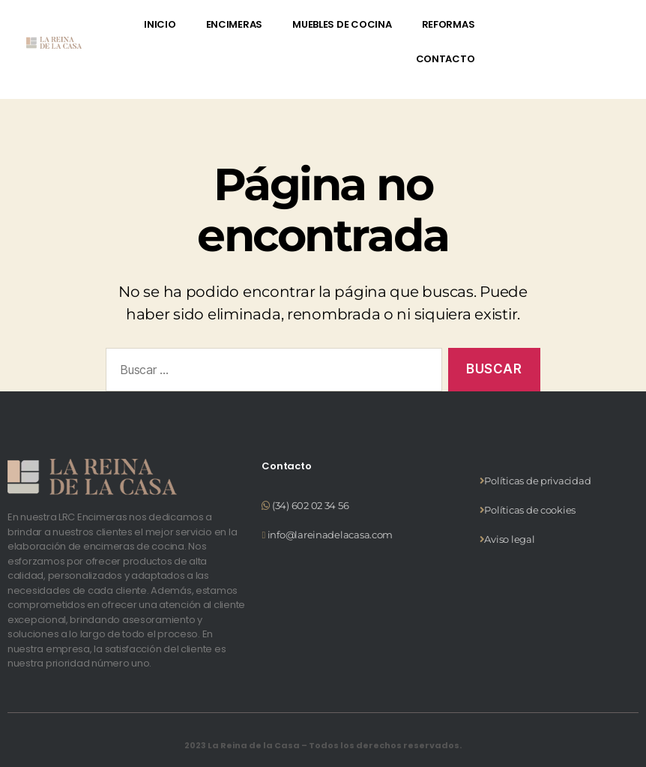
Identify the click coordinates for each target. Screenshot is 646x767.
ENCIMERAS (234, 24)
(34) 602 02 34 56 (310, 505)
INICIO (159, 24)
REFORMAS (448, 24)
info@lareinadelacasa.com (329, 535)
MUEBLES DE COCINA (341, 24)
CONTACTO (445, 59)
